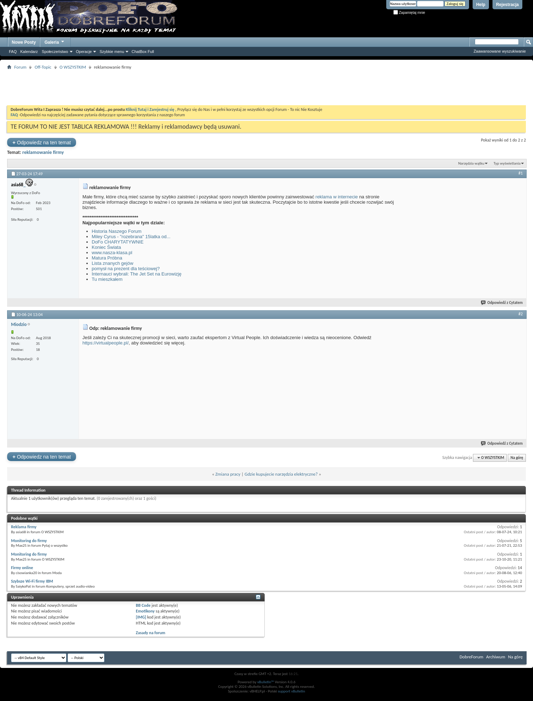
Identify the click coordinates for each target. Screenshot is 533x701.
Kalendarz (29, 51)
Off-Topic (42, 67)
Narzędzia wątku (471, 163)
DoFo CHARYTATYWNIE (118, 242)
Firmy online (22, 567)
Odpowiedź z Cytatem (502, 302)
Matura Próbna (107, 258)
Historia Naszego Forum (116, 231)
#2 (520, 313)
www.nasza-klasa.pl (112, 252)
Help (480, 4)
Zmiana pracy (227, 474)
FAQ (13, 51)
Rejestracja (507, 4)
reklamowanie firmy (43, 152)
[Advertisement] (266, 87)
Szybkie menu (111, 51)
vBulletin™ (265, 682)
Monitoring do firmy (29, 540)
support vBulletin (291, 691)
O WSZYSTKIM (73, 67)
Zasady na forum (150, 632)
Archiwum (495, 656)
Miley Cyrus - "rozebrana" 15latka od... (131, 236)
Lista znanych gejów (112, 263)
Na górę (517, 457)
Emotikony (145, 611)
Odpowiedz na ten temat (41, 142)
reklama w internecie (337, 196)
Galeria (54, 41)
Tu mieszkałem (107, 279)
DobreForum (471, 656)
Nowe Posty (24, 42)
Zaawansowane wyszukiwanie (500, 51)
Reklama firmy (24, 526)
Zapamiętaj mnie (409, 13)
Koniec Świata (106, 247)
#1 (520, 173)
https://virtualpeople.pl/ (105, 343)
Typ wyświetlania (507, 163)
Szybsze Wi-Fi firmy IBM (32, 581)
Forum (20, 67)
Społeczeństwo (55, 51)
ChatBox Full (142, 51)
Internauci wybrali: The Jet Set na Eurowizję (137, 274)
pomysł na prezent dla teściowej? (126, 268)
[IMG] (141, 617)
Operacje (84, 51)
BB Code (143, 605)
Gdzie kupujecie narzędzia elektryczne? (281, 474)
